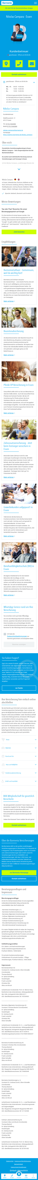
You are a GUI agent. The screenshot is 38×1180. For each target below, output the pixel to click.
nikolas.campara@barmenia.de (13, 130)
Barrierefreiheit (18, 1164)
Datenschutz (9, 1161)
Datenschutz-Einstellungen (18, 1167)
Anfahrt (4, 1177)
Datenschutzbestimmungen (17, 636)
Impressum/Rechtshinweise (22, 1161)
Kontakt (12, 1177)
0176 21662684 (11, 124)
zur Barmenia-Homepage (23, 873)
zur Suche (25, 689)
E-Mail (26, 1177)
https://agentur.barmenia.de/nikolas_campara (17, 135)
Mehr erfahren (9, 301)
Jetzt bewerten (25, 232)
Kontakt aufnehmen (19, 74)
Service (33, 1176)
